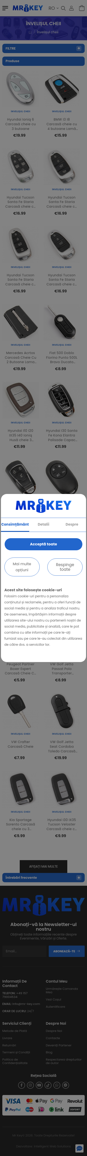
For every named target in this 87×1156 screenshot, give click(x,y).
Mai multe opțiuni (22, 567)
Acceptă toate (43, 544)
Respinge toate (65, 567)
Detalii (43, 524)
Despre (72, 524)
